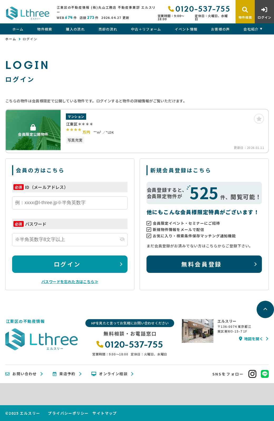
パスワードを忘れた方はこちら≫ (69, 281)
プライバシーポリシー (68, 413)
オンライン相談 (109, 374)
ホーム (18, 29)
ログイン (67, 264)
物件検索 (44, 29)
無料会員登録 (201, 264)
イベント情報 (186, 29)
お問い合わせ (21, 374)
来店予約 (64, 374)
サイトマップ (104, 413)
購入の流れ (75, 29)
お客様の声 (220, 29)
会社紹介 (250, 29)
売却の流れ (108, 29)
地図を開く (251, 338)
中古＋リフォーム (146, 29)
